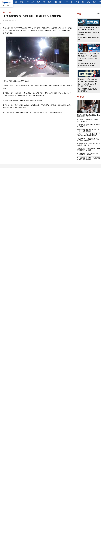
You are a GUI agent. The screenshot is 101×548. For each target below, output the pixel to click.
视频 (94, 2)
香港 (21, 2)
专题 (77, 2)
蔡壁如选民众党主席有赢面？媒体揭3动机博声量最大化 (88, 144)
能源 (60, 2)
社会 (10, 12)
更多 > (98, 13)
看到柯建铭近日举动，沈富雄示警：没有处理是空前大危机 (88, 154)
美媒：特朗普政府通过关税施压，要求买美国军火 (88, 90)
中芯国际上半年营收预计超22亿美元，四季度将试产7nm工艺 (88, 28)
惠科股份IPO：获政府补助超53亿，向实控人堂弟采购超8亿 (87, 64)
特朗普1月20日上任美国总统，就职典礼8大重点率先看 (88, 139)
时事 (16, 2)
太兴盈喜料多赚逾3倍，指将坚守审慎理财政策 (89, 33)
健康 (49, 2)
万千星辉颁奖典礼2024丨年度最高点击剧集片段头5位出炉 (88, 158)
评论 (72, 2)
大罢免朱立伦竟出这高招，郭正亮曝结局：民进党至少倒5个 (88, 125)
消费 (44, 2)
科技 (55, 2)
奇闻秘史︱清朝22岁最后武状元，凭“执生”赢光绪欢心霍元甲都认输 (88, 134)
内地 (7, 12)
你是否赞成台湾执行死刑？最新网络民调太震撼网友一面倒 (88, 149)
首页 (4, 12)
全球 (32, 2)
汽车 (66, 2)
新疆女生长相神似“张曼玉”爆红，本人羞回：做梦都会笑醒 (88, 130)
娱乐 (88, 2)
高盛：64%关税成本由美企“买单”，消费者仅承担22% (87, 85)
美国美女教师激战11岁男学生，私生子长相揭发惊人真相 (88, 115)
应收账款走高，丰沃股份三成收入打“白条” (88, 60)
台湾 (27, 2)
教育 (83, 2)
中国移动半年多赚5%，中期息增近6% (89, 38)
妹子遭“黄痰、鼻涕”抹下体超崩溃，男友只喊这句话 (88, 120)
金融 (38, 2)
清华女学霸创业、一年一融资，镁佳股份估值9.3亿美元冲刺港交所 (88, 55)
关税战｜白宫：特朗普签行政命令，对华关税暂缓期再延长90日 (88, 80)
